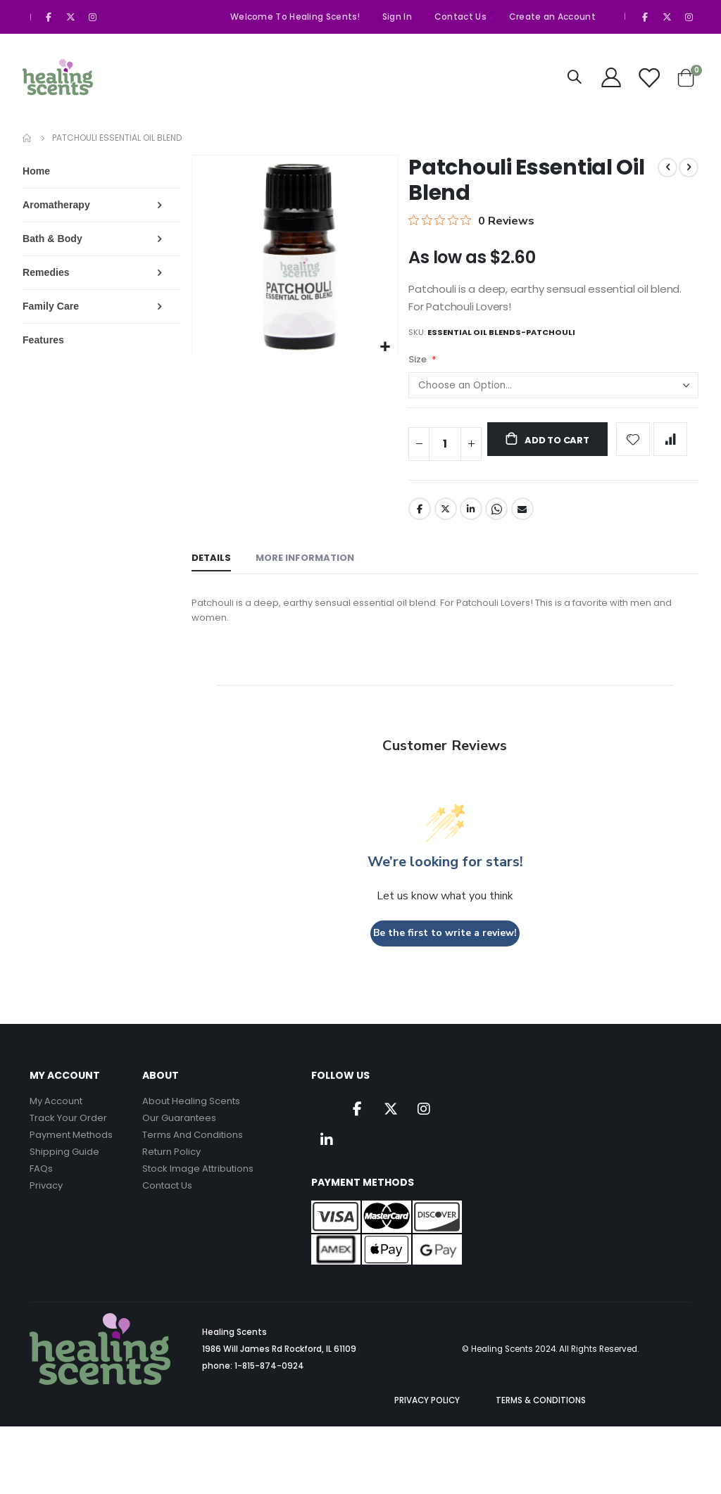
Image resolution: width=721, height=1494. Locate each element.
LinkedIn (474, 520)
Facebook (421, 520)
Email (526, 520)
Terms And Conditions (192, 1151)
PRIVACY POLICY (427, 1416)
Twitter (448, 520)
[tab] (214, 571)
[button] (387, 347)
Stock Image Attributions (197, 1184)
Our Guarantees (179, 1134)
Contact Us (460, 17)
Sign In (397, 17)
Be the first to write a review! (447, 949)
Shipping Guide (64, 1168)
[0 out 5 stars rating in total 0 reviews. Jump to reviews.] (473, 220)
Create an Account (552, 17)
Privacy (46, 1201)
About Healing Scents (191, 1117)
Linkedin (327, 1155)
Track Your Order (68, 1134)
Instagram (424, 1124)
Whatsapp (500, 520)
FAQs (41, 1184)
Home (27, 137)
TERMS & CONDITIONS (541, 1416)
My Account (56, 1117)
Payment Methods (71, 1151)
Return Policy (171, 1168)
